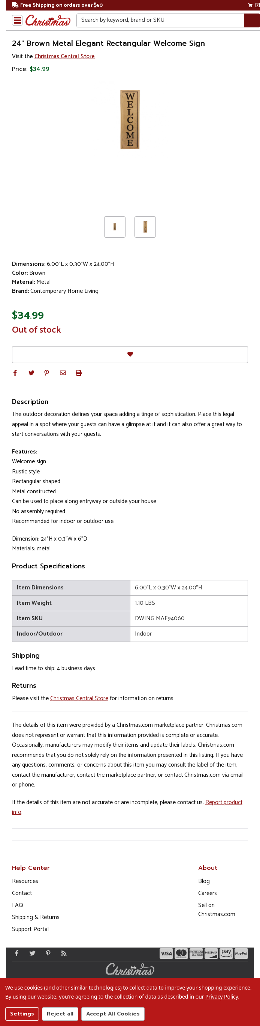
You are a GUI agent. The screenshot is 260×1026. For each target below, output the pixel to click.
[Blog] (62, 953)
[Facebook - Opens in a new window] (15, 953)
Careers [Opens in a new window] (207, 893)
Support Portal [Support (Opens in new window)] (30, 929)
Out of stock (36, 330)
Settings (22, 1014)
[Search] (252, 20)
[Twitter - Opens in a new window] (31, 953)
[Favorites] (130, 354)
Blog (204, 881)
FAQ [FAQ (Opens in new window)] (17, 905)
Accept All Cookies (113, 1014)
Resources (25, 881)
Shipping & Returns (36, 917)
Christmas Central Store (64, 56)
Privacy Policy (221, 996)
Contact (22, 893)
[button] (15, 373)
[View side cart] (257, 5)
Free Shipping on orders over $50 (57, 5)
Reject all (60, 1014)
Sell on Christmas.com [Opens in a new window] (216, 909)
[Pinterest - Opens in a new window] (46, 953)
